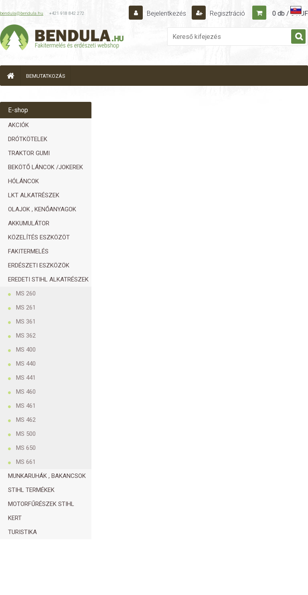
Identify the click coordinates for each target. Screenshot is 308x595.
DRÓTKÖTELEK (27, 139)
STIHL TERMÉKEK (31, 490)
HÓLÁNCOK (23, 181)
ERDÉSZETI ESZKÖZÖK (38, 265)
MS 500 (26, 433)
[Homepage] (10, 75)
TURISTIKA (22, 532)
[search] (298, 37)
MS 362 (26, 335)
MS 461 (26, 405)
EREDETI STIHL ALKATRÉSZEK (48, 279)
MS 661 (26, 461)
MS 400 (26, 349)
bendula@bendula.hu (21, 13)
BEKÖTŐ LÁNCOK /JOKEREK (45, 167)
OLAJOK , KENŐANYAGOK (42, 209)
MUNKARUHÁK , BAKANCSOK (47, 476)
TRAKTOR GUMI (29, 153)
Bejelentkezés (166, 13)
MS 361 (26, 321)
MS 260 (26, 293)
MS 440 (26, 363)
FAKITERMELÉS (28, 251)
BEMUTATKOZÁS (45, 76)
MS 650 (26, 447)
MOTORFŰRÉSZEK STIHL (41, 504)
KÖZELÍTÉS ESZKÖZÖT (39, 237)
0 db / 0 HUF (290, 13)
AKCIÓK (18, 125)
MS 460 (26, 391)
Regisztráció (226, 13)
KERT (15, 518)
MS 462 (26, 419)
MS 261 (26, 307)
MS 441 (26, 377)
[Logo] (62, 38)
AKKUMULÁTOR (28, 223)
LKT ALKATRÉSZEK (33, 195)
